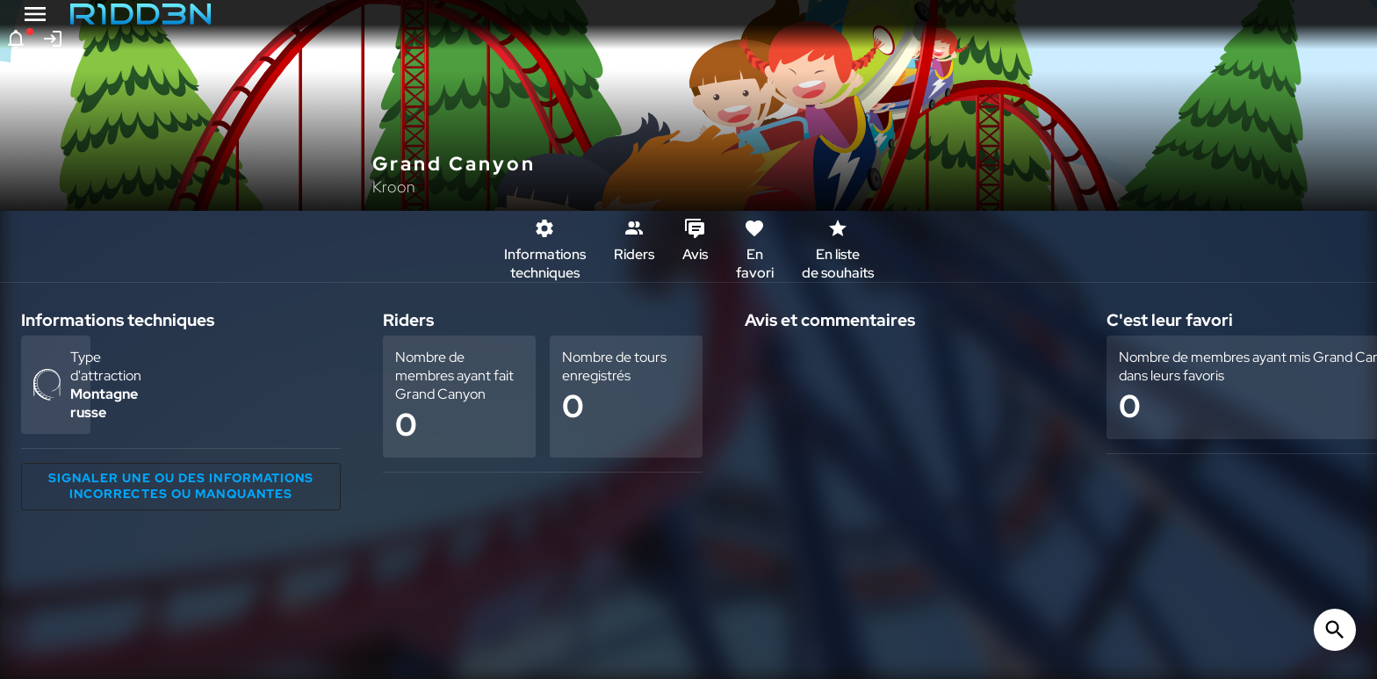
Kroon (394, 187)
